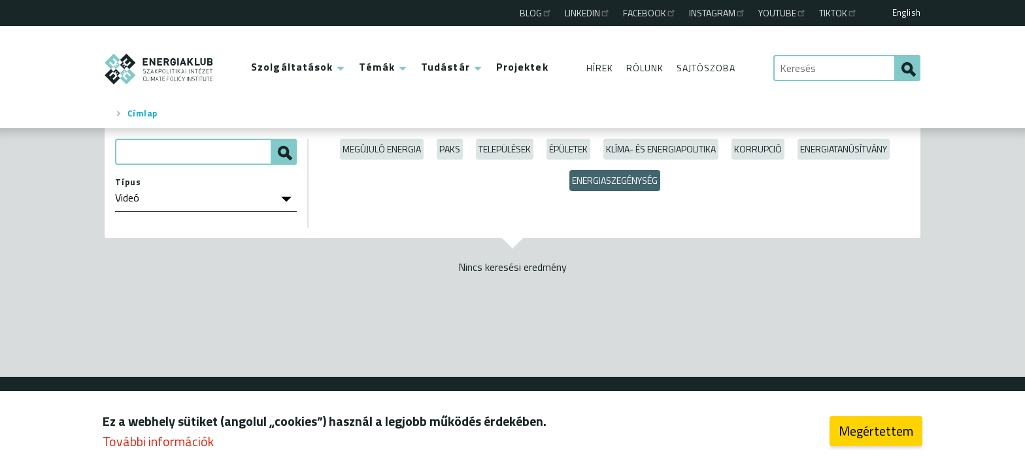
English (906, 12)
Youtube (782, 13)
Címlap (142, 113)
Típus (128, 181)
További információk (158, 444)
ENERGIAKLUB (159, 69)
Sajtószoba (706, 68)
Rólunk (645, 68)
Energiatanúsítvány (843, 149)
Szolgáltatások (292, 67)
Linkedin (588, 13)
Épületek (568, 149)
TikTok (838, 13)
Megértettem (876, 433)
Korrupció (758, 149)
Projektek (522, 67)
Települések (505, 149)
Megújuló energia (382, 149)
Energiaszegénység (615, 180)
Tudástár (445, 67)
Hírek (599, 68)
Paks (449, 149)
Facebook (650, 13)
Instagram (717, 13)
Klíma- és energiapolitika (661, 149)
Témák (377, 67)
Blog (536, 13)
